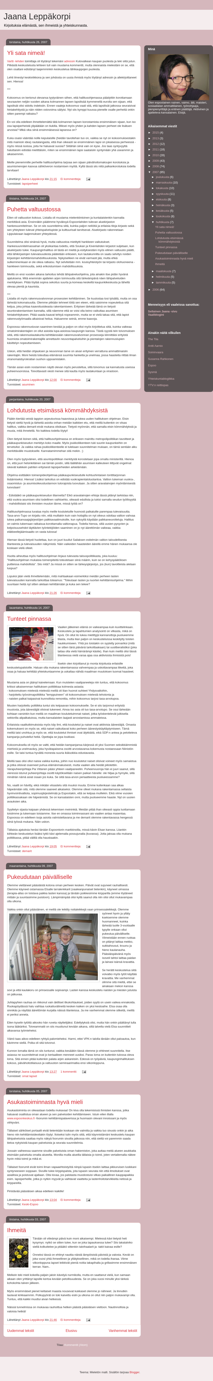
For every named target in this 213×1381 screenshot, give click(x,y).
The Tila (153, 339)
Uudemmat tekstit (20, 1331)
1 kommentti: (69, 1071)
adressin (69, 61)
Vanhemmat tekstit (123, 1331)
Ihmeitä (16, 1230)
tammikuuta (164, 282)
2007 (156, 172)
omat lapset (29, 1076)
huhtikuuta (163, 222)
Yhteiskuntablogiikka (161, 378)
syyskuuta (163, 194)
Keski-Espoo (30, 1204)
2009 (156, 160)
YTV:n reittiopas (158, 385)
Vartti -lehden (16, 61)
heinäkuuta (163, 205)
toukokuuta (163, 216)
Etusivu (71, 1331)
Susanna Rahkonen (160, 359)
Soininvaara (155, 352)
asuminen (28, 384)
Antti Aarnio (155, 345)
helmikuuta (163, 276)
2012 (156, 144)
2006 (156, 289)
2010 (156, 155)
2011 (156, 149)
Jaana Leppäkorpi (37, 16)
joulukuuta (163, 177)
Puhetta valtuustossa (34, 209)
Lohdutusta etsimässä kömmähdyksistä (57, 410)
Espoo (152, 365)
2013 (156, 138)
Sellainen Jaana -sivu (162, 311)
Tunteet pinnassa (29, 618)
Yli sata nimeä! (26, 53)
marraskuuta (164, 182)
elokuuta (162, 199)
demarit (27, 851)
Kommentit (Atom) (76, 1345)
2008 (156, 166)
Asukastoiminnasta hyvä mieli (45, 1102)
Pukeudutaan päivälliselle (39, 877)
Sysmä (152, 372)
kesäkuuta (163, 210)
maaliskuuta (164, 271)
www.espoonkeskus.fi (21, 1118)
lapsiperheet (30, 183)
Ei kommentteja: (71, 179)
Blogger (134, 1372)
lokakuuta (162, 188)
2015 (156, 132)
